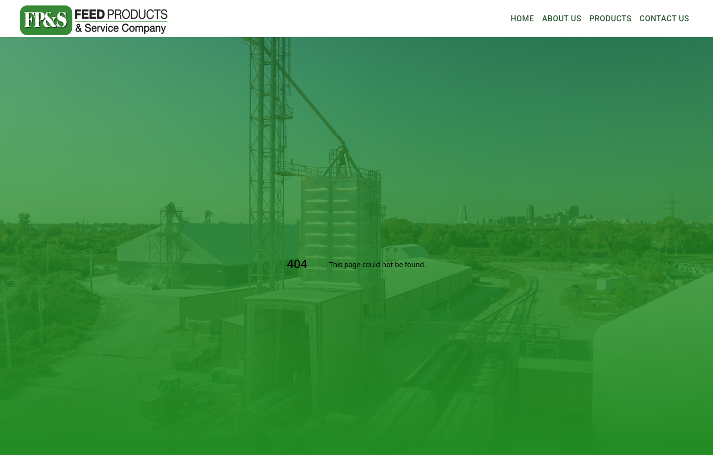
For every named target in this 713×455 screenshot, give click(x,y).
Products (610, 19)
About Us (561, 19)
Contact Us (664, 19)
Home (522, 19)
